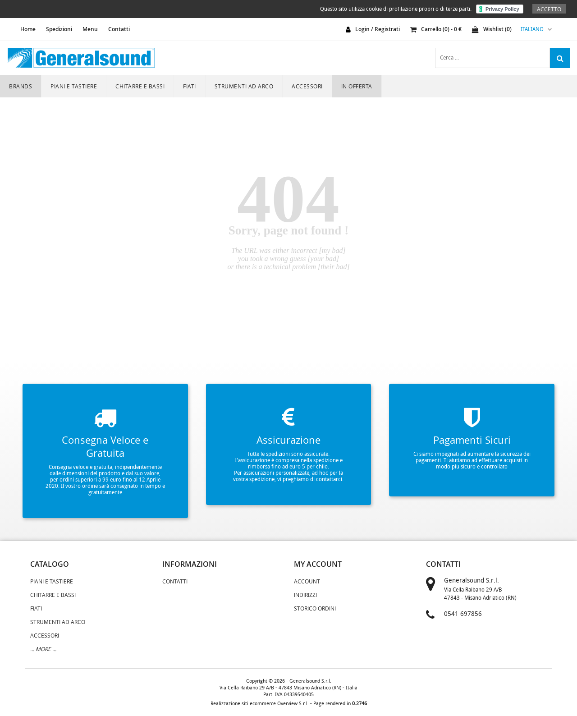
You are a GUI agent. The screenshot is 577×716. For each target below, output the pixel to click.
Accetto (549, 9)
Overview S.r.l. (293, 704)
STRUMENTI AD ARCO (244, 86)
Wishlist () (492, 29)
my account (318, 564)
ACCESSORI (307, 86)
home (28, 29)
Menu (90, 29)
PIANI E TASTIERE (73, 86)
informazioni (189, 564)
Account (307, 581)
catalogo (49, 564)
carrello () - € (436, 29)
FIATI (189, 86)
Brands (20, 86)
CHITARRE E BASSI (140, 86)
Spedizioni (59, 29)
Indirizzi (305, 594)
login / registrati (377, 29)
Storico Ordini (315, 608)
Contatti (119, 29)
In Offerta (356, 86)
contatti (443, 564)
